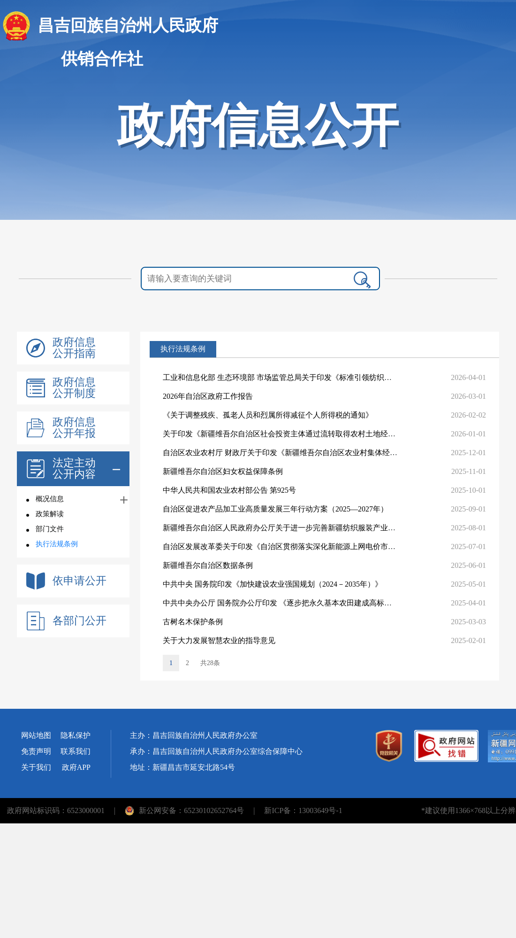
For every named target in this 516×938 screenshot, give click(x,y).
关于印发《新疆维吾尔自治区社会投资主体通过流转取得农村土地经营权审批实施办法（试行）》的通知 (335, 434)
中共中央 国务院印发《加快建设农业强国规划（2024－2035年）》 (272, 584)
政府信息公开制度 (74, 388)
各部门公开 (79, 621)
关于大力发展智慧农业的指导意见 (219, 640)
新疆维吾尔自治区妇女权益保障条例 (223, 471)
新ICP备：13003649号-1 (303, 810)
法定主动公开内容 (74, 468)
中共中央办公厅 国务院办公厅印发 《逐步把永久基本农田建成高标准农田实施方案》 (303, 603)
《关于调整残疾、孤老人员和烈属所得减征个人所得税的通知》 (268, 415)
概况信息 (50, 499)
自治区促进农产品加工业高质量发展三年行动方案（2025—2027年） (275, 509)
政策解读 (50, 514)
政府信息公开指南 (74, 348)
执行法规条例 (57, 544)
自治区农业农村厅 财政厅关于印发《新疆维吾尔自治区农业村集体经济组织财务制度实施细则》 (321, 453)
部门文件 (50, 529)
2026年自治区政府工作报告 (208, 396)
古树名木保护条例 (193, 622)
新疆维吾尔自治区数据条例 (208, 565)
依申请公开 (79, 581)
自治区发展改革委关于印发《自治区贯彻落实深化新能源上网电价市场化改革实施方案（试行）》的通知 (335, 546)
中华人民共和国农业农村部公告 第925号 (229, 490)
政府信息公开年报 (74, 428)
